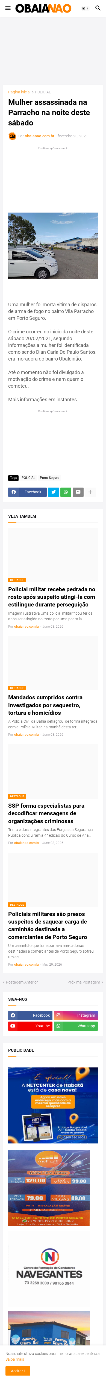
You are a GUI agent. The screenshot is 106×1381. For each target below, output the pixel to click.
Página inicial (19, 92)
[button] (7, 8)
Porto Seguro (49, 478)
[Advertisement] (53, 51)
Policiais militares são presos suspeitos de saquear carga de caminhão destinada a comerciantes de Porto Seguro (47, 925)
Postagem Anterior (22, 982)
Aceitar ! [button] (18, 1371)
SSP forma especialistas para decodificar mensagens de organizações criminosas (46, 813)
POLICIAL (43, 92)
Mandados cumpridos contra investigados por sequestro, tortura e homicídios (45, 705)
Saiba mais (14, 1359)
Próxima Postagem (83, 982)
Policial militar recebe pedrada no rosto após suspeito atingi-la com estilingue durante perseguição (51, 597)
